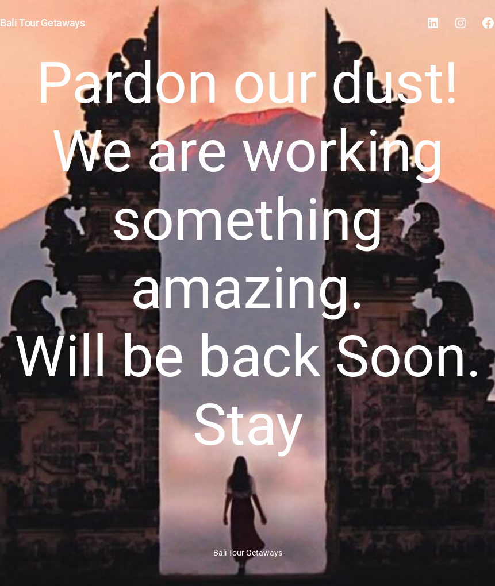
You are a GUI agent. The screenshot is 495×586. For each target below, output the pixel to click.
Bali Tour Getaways (42, 23)
